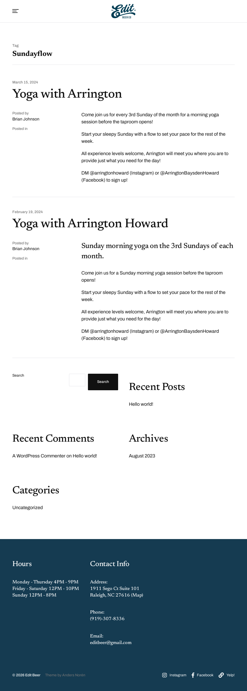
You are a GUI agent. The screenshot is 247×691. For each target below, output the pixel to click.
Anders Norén (73, 675)
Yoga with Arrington (67, 94)
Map (137, 595)
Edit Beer (32, 675)
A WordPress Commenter (38, 455)
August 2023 (142, 455)
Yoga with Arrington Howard (90, 224)
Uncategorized (27, 507)
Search (18, 375)
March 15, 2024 (25, 82)
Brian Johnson (25, 119)
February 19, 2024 (27, 212)
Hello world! (141, 404)
